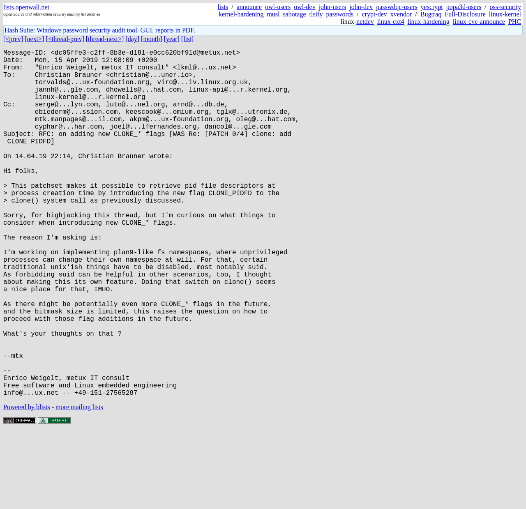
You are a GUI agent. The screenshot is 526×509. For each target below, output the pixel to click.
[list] (187, 38)
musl (273, 14)
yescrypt (432, 6)
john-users (332, 6)
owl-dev (304, 6)
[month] (151, 38)
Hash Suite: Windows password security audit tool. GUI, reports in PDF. (100, 30)
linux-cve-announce (479, 21)
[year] (172, 38)
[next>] (34, 38)
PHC (514, 21)
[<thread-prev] (65, 38)
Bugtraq (431, 14)
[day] (132, 38)
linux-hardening (429, 21)
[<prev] (13, 38)
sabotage (294, 14)
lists (222, 6)
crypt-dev (374, 14)
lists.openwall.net (26, 7)
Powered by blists (26, 484)
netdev (365, 21)
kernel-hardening (241, 14)
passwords (339, 14)
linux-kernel (505, 14)
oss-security (505, 6)
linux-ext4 (390, 21)
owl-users (278, 6)
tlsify (316, 14)
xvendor (401, 14)
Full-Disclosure (465, 14)
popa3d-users (463, 6)
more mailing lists (79, 484)
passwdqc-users (396, 6)
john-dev (361, 6)
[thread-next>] (105, 38)
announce (249, 6)
